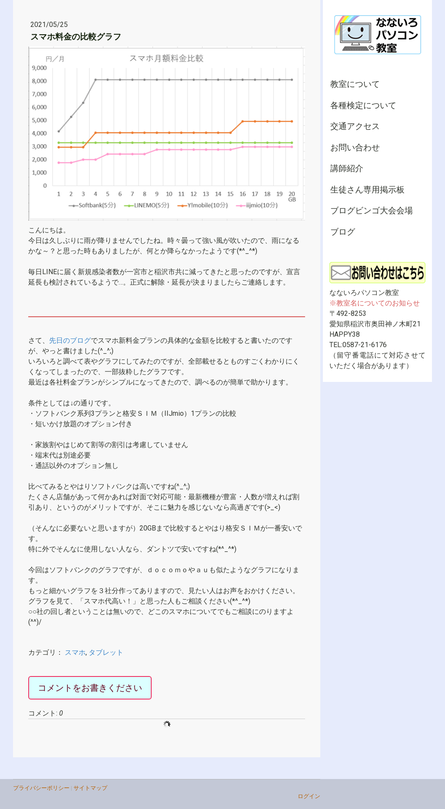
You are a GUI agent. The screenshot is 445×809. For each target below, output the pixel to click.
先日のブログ (70, 340)
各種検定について (363, 105)
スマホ (75, 652)
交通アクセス (355, 126)
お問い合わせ (355, 148)
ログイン (309, 796)
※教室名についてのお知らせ (374, 303)
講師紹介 (346, 168)
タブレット (106, 652)
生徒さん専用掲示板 (367, 190)
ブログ (342, 232)
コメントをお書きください (90, 688)
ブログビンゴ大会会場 (371, 211)
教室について (355, 84)
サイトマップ (90, 788)
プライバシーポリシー (41, 788)
